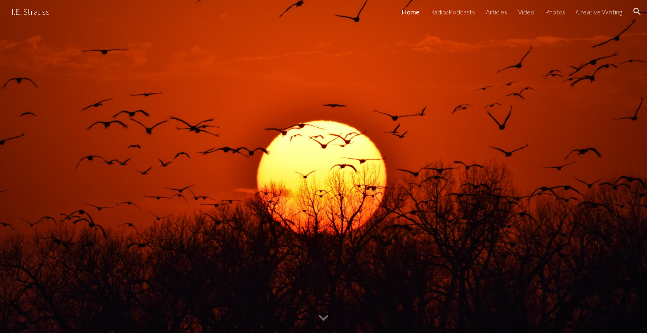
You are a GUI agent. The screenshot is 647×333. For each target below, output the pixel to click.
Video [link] (526, 12)
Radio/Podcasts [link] (452, 12)
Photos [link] (555, 12)
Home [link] (410, 12)
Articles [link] (496, 12)
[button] (637, 11)
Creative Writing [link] (599, 12)
